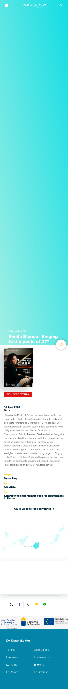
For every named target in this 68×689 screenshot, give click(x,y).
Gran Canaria (41, 650)
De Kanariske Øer (18, 641)
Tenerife (10, 650)
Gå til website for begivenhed (34, 509)
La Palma (11, 665)
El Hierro (39, 665)
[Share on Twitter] (11, 604)
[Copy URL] (28, 604)
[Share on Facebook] (20, 604)
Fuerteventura (42, 657)
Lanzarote (12, 657)
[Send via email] (36, 604)
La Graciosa (41, 672)
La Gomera (12, 672)
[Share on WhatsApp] (44, 604)
